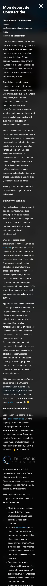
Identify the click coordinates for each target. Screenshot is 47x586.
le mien (11, 402)
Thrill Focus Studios (15, 419)
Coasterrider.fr (20, 527)
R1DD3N (7, 247)
